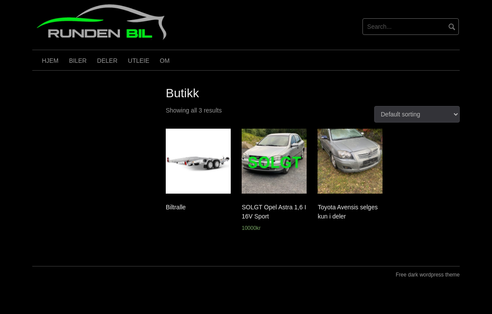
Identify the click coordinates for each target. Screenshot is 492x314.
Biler (77, 60)
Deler (107, 60)
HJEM (50, 60)
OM (165, 60)
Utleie (138, 60)
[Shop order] (417, 114)
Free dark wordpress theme (428, 275)
